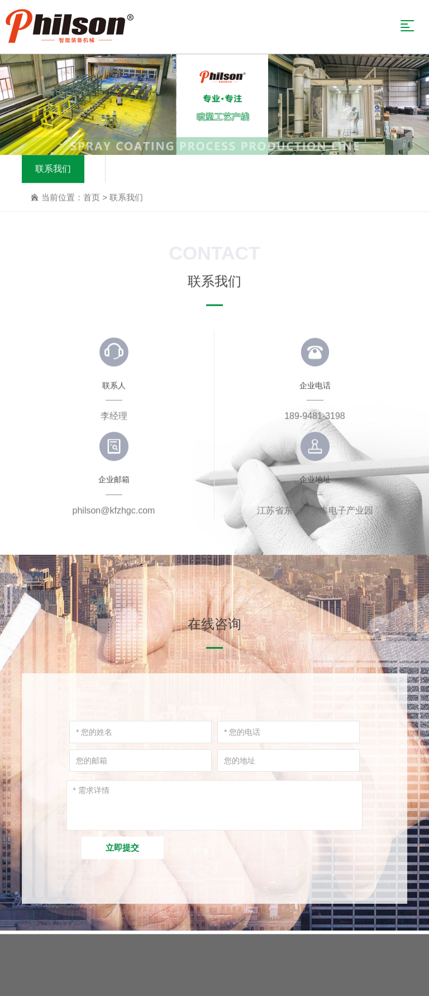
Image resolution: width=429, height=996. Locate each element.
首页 (91, 197)
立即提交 (122, 847)
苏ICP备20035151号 (296, 965)
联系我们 (53, 169)
